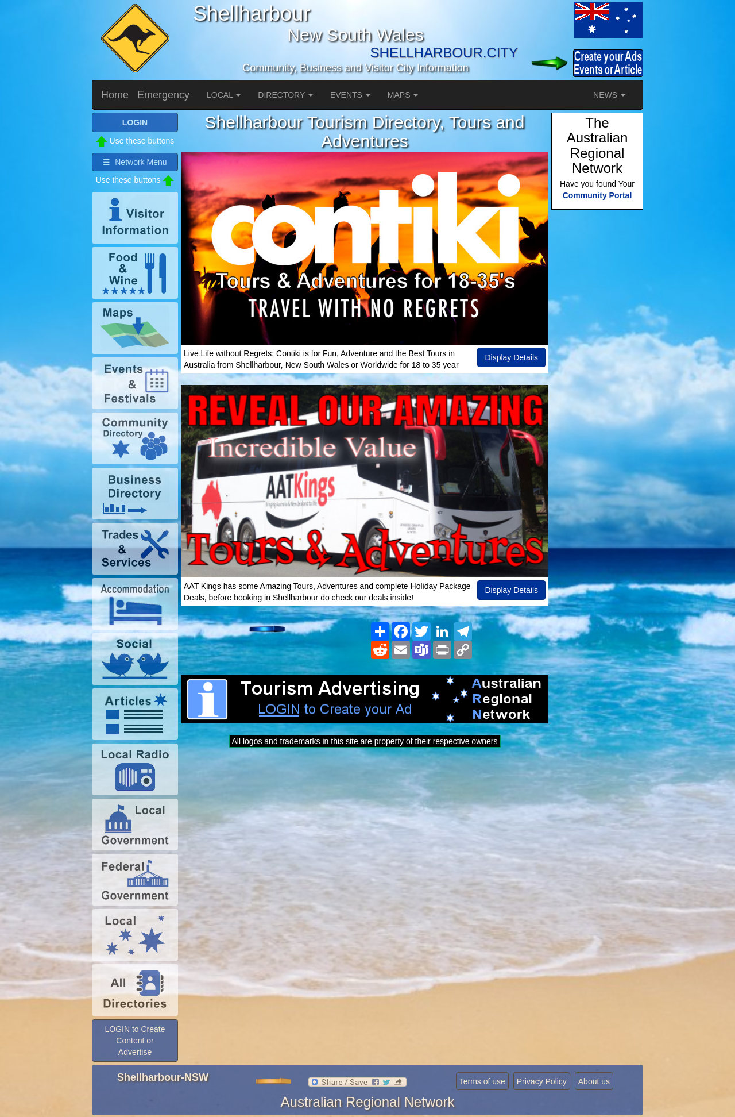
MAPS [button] (403, 94)
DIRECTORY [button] (285, 94)
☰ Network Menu (135, 162)
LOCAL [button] (224, 94)
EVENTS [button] (350, 94)
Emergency (163, 95)
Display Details (511, 357)
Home (115, 95)
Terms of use (482, 1081)
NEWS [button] (609, 94)
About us (594, 1081)
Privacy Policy (542, 1081)
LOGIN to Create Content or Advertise (135, 1040)
